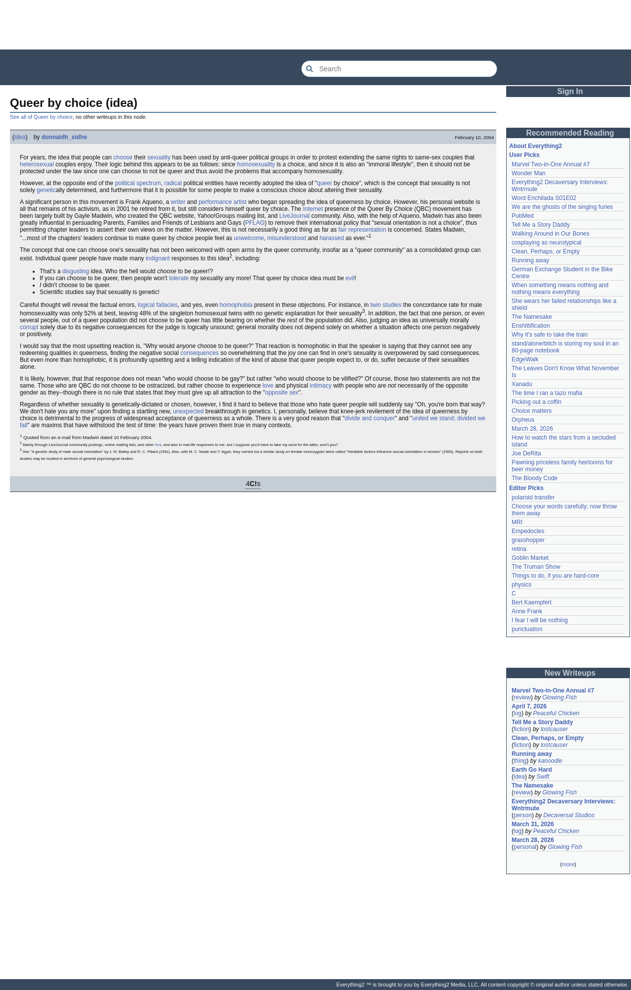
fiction (521, 729)
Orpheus (523, 419)
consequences (199, 352)
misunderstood (287, 238)
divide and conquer (370, 418)
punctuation (527, 629)
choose (123, 157)
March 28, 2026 (532, 428)
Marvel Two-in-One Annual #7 (551, 164)
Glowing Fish (559, 697)
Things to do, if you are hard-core (555, 575)
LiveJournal (294, 215)
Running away (530, 260)
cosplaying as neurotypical (546, 242)
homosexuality (256, 164)
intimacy (320, 385)
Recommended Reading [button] (570, 133)
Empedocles (528, 531)
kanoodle (550, 760)
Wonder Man (528, 173)
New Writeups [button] (570, 673)
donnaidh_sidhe (64, 137)
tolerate (179, 278)
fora (158, 445)
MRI (517, 522)
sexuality (159, 157)
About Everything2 (535, 146)
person (523, 815)
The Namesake (532, 316)
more (568, 864)
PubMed (523, 215)
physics (521, 584)
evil (350, 278)
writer (178, 201)
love (268, 385)
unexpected (188, 411)
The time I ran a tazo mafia (547, 393)
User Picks (524, 154)
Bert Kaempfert (532, 602)
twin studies (386, 304)
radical (173, 183)
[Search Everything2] (399, 68)
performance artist (223, 201)
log (518, 713)
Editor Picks (526, 488)
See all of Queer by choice (41, 117)
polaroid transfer (533, 497)
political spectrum (138, 183)
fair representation (362, 229)
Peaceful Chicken (556, 713)
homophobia (236, 304)
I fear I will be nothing (540, 620)
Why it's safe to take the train (550, 334)
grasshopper (528, 540)
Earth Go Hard (532, 769)
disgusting (75, 271)
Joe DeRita (526, 453)
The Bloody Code (535, 478)
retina (519, 548)
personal (525, 846)
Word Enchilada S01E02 (544, 198)
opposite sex (281, 392)
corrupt (29, 327)
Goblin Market (530, 557)
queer (324, 183)
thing (520, 760)
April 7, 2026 (529, 706)
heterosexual (37, 164)
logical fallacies (158, 304)
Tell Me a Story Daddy (541, 224)
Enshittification (531, 325)
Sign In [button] (570, 91)
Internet (313, 208)
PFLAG (254, 222)
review (522, 697)
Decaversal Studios (568, 815)
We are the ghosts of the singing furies (562, 206)
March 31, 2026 (533, 824)
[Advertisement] (315, 24)
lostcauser (554, 729)
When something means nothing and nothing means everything (560, 289)
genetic (46, 190)
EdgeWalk (525, 359)
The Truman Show (536, 566)
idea (20, 137)
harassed (331, 238)
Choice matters (532, 410)
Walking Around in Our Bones (550, 233)
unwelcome (249, 238)
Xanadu (522, 384)
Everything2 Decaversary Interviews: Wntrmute (563, 805)
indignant (158, 258)
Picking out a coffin (537, 401)
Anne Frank (527, 611)
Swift (542, 776)
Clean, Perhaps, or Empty (545, 251)
